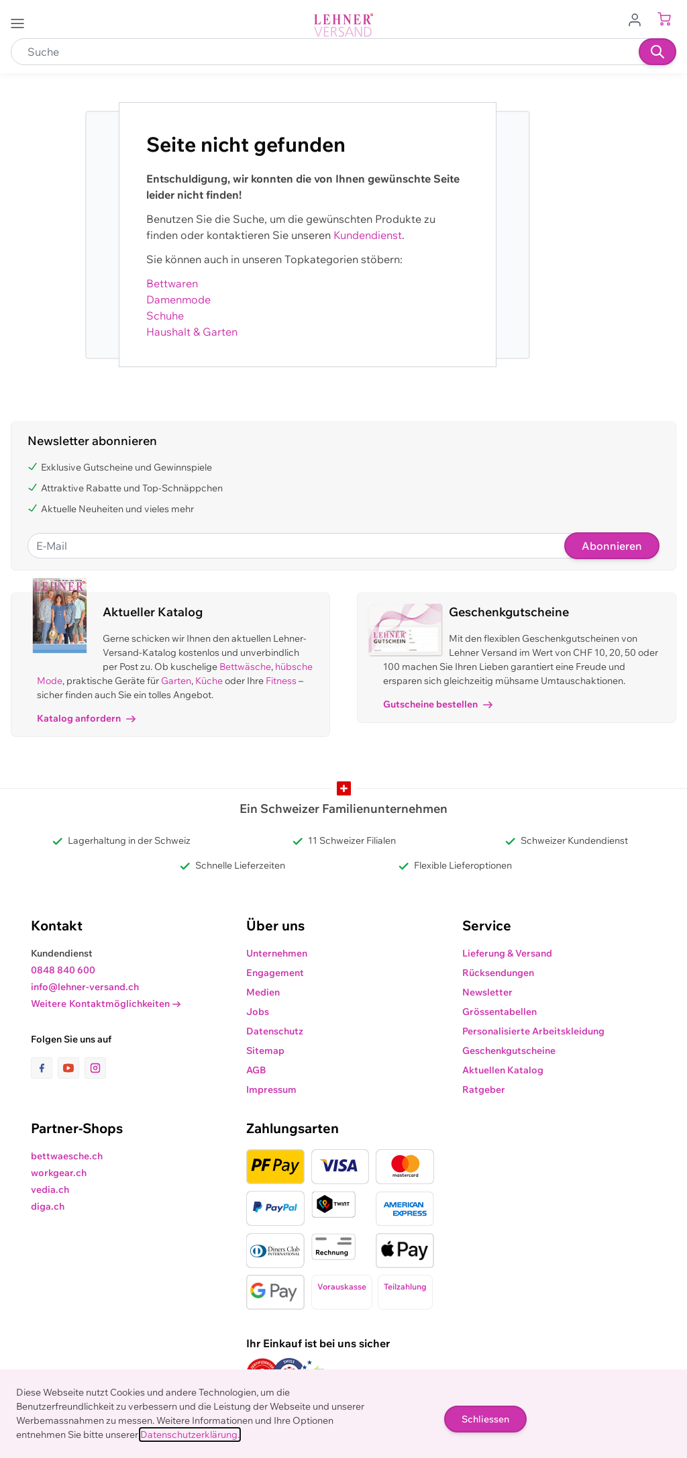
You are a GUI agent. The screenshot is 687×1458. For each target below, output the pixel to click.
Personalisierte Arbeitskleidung (533, 1031)
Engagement (275, 973)
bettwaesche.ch (67, 1156)
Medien (263, 992)
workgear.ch (59, 1173)
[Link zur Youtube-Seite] (71, 1068)
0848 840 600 (63, 970)
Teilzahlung (405, 1286)
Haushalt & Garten (191, 331)
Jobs (257, 1012)
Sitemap (265, 1050)
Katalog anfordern (86, 718)
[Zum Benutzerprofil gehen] (639, 19)
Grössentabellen (499, 1012)
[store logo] (343, 25)
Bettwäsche (245, 667)
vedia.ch (50, 1189)
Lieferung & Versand (507, 953)
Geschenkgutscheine (509, 1050)
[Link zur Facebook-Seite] (44, 1068)
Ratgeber (483, 1089)
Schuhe (165, 315)
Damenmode (178, 299)
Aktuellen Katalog (502, 1070)
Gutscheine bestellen (437, 704)
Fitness (281, 681)
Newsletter (487, 992)
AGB (256, 1070)
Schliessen (485, 1419)
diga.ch (47, 1206)
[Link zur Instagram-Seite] (95, 1068)
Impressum (271, 1089)
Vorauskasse (341, 1286)
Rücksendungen (498, 973)
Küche (209, 681)
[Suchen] (657, 51)
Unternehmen (276, 953)
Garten (176, 681)
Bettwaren (172, 283)
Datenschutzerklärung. (190, 1434)
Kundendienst (367, 235)
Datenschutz (274, 1031)
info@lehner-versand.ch (85, 987)
